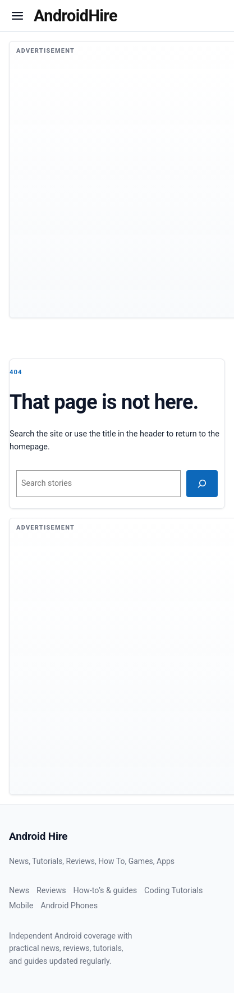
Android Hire (38, 836)
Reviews (51, 890)
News (19, 890)
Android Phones (69, 906)
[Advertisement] (105, 193)
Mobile (21, 906)
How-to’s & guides (105, 890)
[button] (17, 15)
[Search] (202, 483)
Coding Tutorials (173, 890)
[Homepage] (75, 16)
